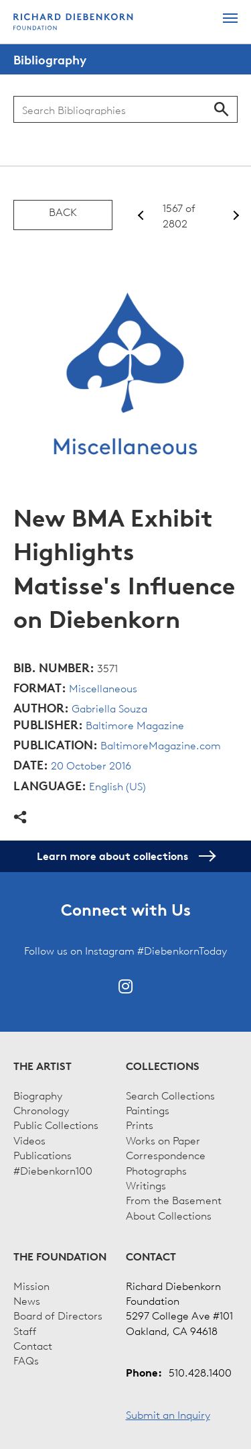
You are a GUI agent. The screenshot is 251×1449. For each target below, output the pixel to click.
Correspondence (165, 1154)
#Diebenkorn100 (52, 1170)
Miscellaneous (103, 687)
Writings (146, 1184)
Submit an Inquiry (168, 1414)
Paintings (147, 1109)
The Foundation (59, 1256)
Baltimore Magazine (135, 724)
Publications (42, 1154)
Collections (162, 1066)
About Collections (169, 1215)
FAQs (26, 1359)
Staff (24, 1330)
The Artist (42, 1066)
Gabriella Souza (109, 707)
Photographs (156, 1170)
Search (221, 109)
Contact (32, 1345)
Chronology (41, 1109)
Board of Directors (57, 1314)
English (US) (117, 785)
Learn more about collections (125, 856)
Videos (29, 1139)
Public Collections (55, 1124)
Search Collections (170, 1094)
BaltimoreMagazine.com (160, 744)
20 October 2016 (91, 764)
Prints (139, 1124)
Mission (31, 1285)
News (26, 1300)
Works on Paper (163, 1139)
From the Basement (174, 1199)
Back (63, 211)
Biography (37, 1094)
